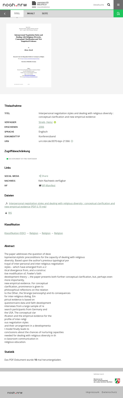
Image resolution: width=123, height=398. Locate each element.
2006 (41, 127)
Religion (33, 233)
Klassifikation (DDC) (15, 233)
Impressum (92, 392)
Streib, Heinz (46, 122)
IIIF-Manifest (48, 185)
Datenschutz (109, 392)
